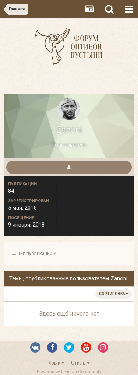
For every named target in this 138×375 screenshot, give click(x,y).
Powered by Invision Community (69, 371)
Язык (56, 363)
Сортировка (113, 294)
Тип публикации (34, 253)
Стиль (80, 363)
